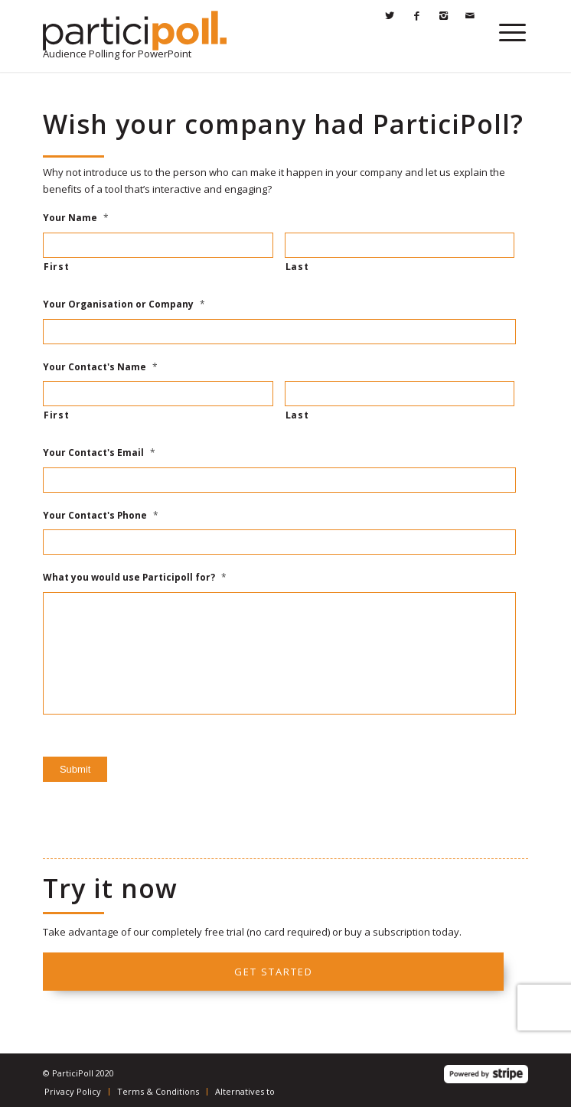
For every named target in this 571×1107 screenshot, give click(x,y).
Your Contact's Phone (100, 516)
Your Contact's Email (99, 453)
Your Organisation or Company (124, 304)
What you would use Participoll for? (135, 577)
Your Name (76, 218)
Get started (273, 971)
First (56, 266)
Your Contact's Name (100, 367)
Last (297, 266)
